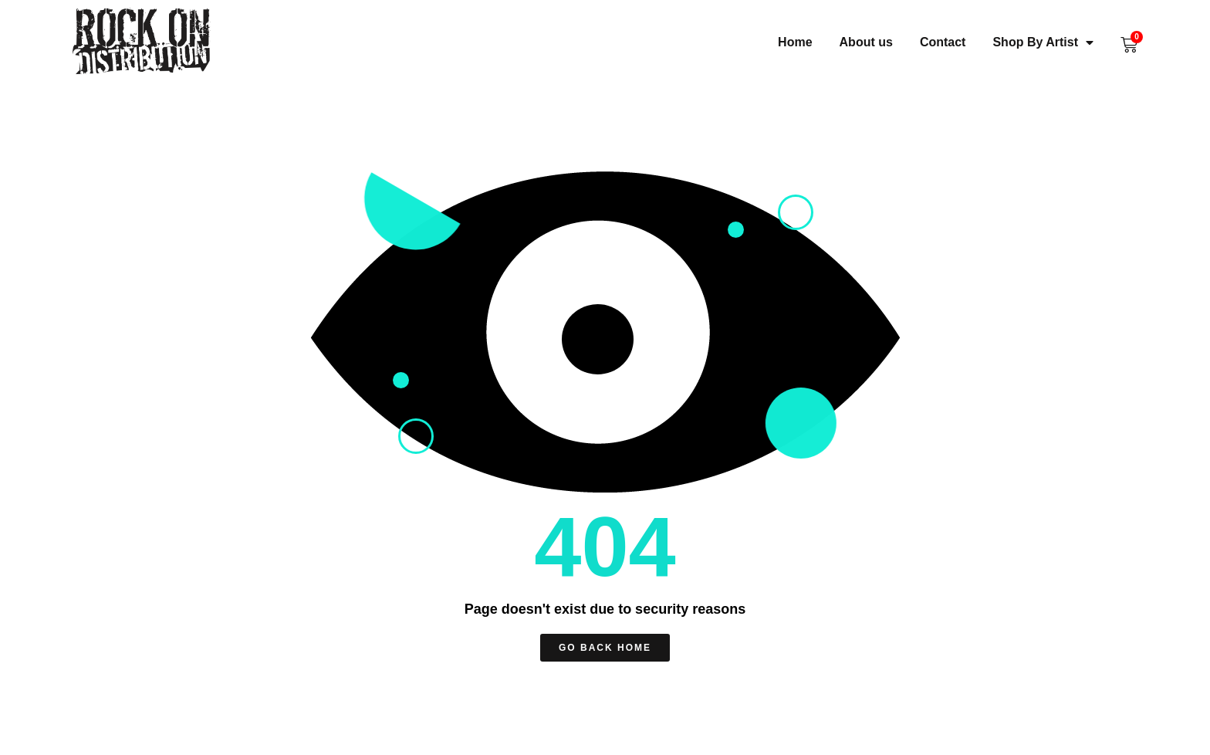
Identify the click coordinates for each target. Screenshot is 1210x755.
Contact (943, 42)
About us (866, 42)
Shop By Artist (1042, 42)
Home (795, 42)
